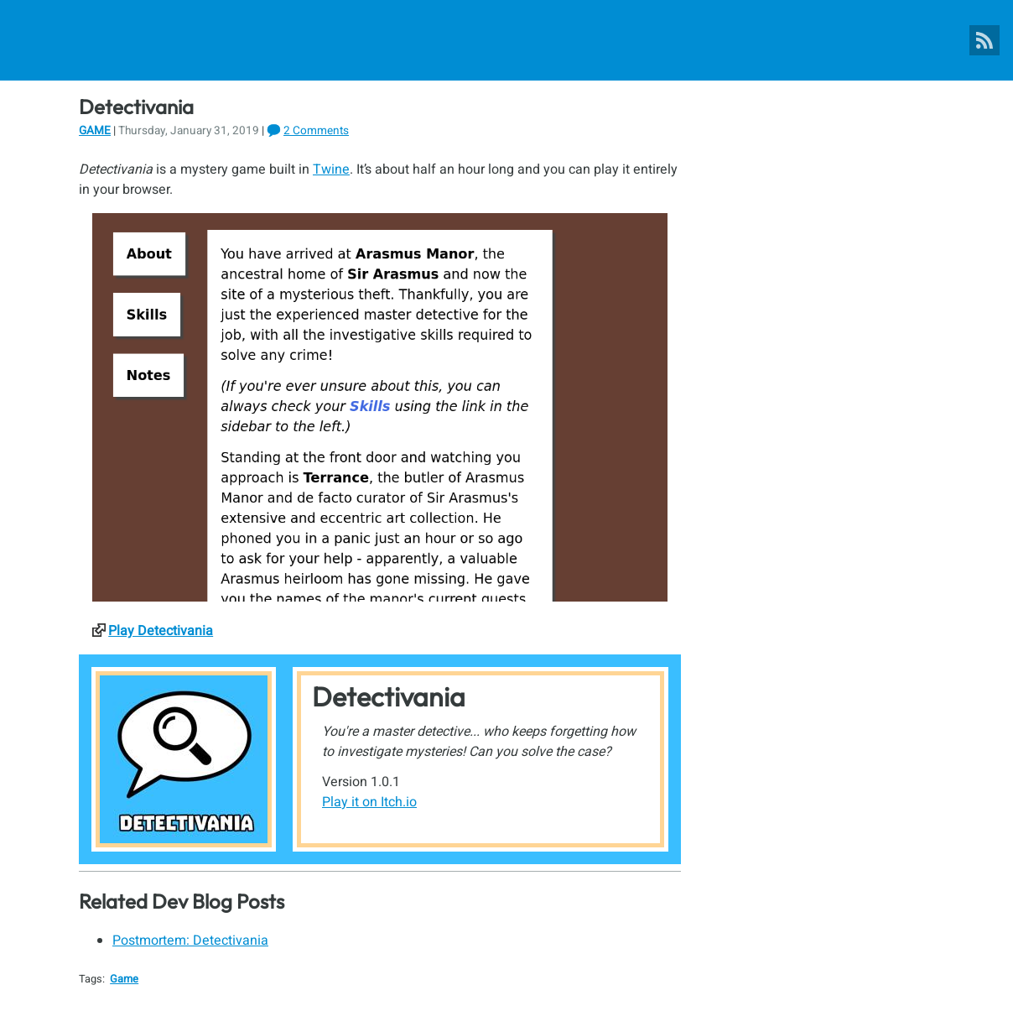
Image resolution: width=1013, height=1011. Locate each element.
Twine (331, 169)
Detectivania (388, 696)
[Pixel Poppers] (506, 40)
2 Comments (316, 130)
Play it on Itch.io (369, 802)
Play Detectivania (160, 631)
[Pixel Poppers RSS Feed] (984, 40)
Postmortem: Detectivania (190, 940)
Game (95, 130)
